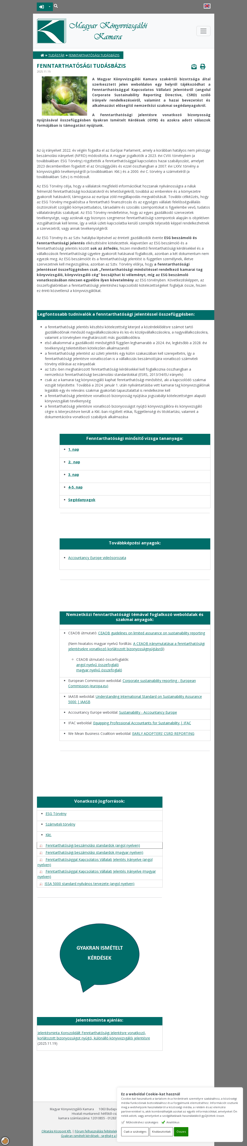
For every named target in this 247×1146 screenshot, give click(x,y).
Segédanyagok (81, 499)
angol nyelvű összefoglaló (97, 664)
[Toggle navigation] (203, 31)
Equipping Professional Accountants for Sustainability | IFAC (142, 723)
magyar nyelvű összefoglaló (99, 670)
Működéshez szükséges (142, 1122)
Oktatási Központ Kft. (57, 1131)
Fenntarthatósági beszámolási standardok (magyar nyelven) (94, 852)
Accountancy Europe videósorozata (97, 557)
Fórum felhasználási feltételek (96, 1131)
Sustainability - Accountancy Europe (148, 712)
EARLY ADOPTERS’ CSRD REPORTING (163, 733)
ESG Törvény (56, 813)
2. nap (74, 462)
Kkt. (49, 834)
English (207, 6)
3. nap (73, 474)
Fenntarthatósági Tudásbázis (94, 55)
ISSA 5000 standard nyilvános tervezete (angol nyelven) (89, 883)
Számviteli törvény (60, 824)
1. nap (73, 449)
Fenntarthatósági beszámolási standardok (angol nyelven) (93, 845)
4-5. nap (75, 487)
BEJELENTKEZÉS (42, 7)
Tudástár (56, 55)
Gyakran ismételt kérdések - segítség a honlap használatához (104, 1136)
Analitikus (173, 1122)
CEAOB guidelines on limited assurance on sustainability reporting (151, 633)
